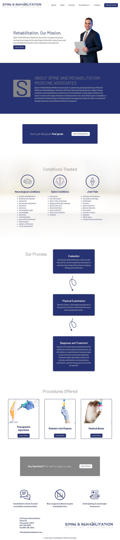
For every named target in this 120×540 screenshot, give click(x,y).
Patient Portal (111, 5)
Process (72, 5)
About (53, 5)
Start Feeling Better (80, 134)
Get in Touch (86, 466)
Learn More (19, 47)
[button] (84, 5)
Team (62, 5)
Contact (97, 5)
